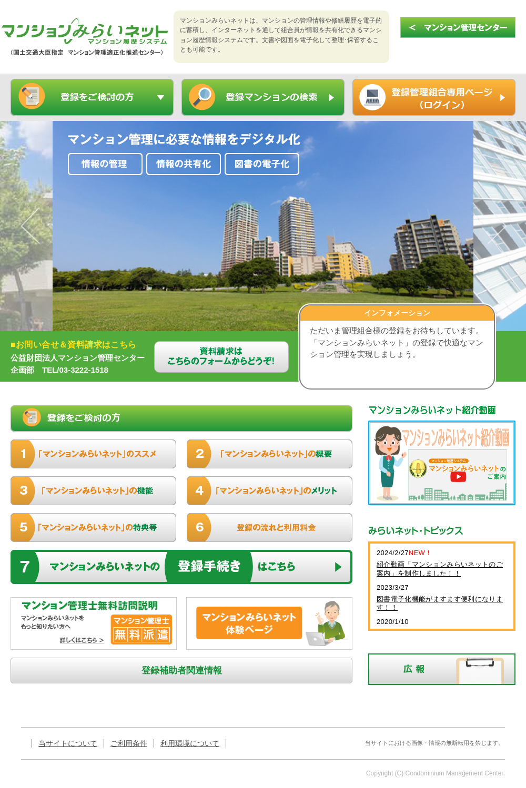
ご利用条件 (128, 743)
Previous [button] (34, 226)
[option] (263, 226)
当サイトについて (67, 743)
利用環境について (189, 743)
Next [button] (491, 226)
